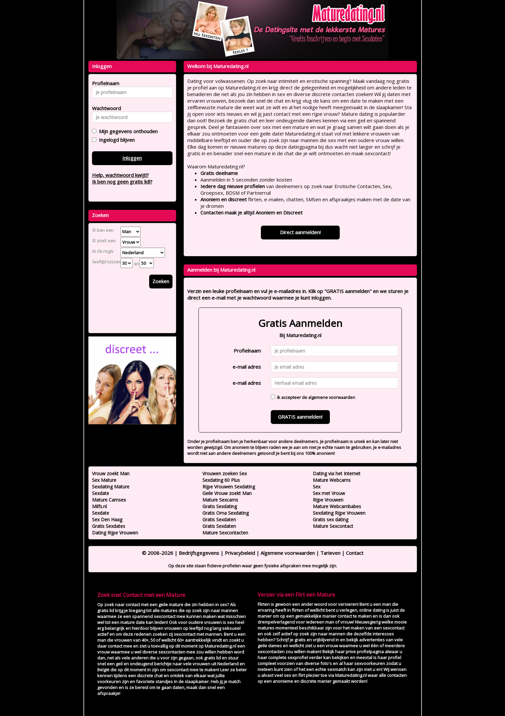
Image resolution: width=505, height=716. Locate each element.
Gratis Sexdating (219, 506)
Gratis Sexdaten (219, 519)
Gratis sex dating (330, 519)
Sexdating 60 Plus (221, 480)
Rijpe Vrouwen (328, 500)
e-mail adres (247, 366)
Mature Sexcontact (333, 526)
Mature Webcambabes (337, 506)
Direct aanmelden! (300, 232)
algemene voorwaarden (331, 397)
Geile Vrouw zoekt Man (227, 493)
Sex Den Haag (107, 519)
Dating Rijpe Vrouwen (115, 533)
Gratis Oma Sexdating (225, 513)
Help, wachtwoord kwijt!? (120, 175)
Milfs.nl (99, 506)
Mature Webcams (332, 480)
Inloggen (132, 158)
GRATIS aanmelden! (300, 416)
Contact (354, 553)
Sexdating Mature (110, 486)
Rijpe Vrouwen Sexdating (228, 486)
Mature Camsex (109, 500)
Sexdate (100, 493)
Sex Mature (104, 480)
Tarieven (330, 553)
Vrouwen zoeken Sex (224, 473)
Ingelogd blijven (115, 139)
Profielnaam (247, 350)
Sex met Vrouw (329, 493)
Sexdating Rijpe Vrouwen (339, 513)
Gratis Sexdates (108, 526)
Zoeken (160, 281)
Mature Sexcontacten (225, 533)
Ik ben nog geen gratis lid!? (122, 181)
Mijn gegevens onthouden (127, 131)
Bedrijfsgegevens (199, 553)
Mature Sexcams (220, 500)
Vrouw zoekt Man (110, 473)
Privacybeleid (240, 553)
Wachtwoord (104, 108)
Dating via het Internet (336, 473)
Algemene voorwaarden (288, 553)
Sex (316, 486)
